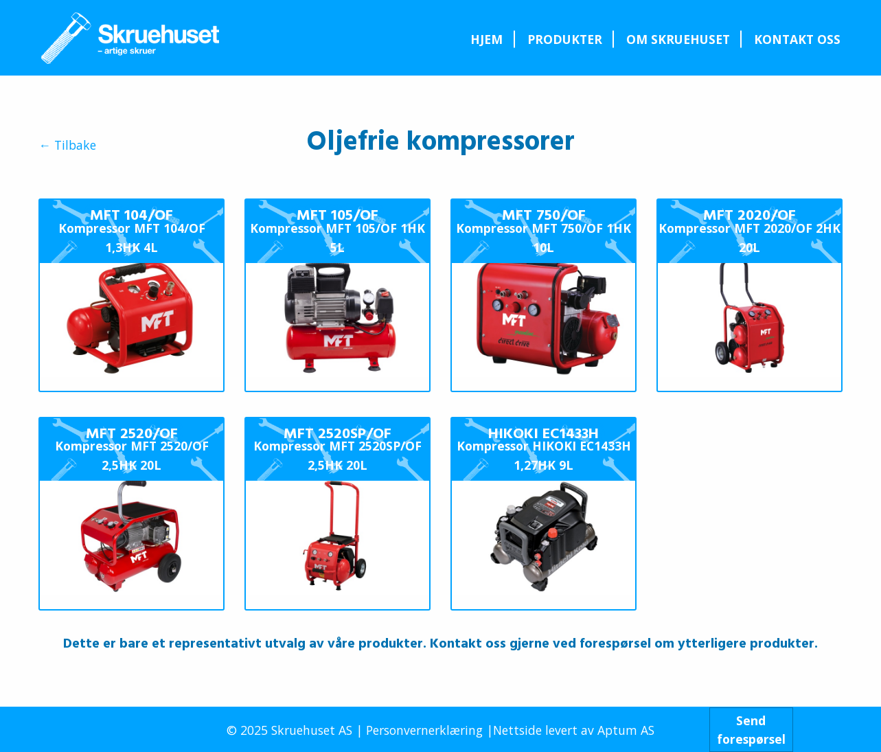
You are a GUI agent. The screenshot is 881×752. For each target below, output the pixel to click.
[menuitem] (487, 39)
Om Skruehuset (678, 39)
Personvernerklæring (424, 730)
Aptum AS (625, 730)
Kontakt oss (797, 39)
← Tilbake (67, 145)
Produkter (564, 39)
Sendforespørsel (751, 729)
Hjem (486, 39)
